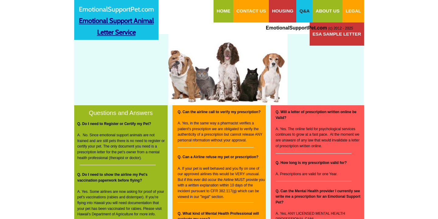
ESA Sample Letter (337, 33)
